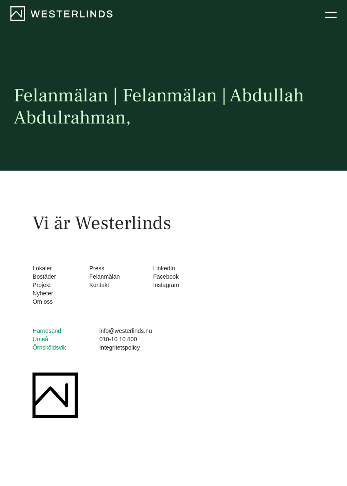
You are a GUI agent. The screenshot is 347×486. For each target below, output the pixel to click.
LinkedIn (164, 268)
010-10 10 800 (118, 339)
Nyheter (42, 293)
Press (96, 268)
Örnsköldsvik (49, 347)
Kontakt (99, 285)
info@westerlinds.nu (125, 330)
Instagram (166, 285)
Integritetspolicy (119, 347)
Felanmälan (104, 276)
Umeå (40, 339)
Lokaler (42, 268)
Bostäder (44, 276)
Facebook (166, 276)
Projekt (41, 285)
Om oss (42, 301)
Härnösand (46, 330)
